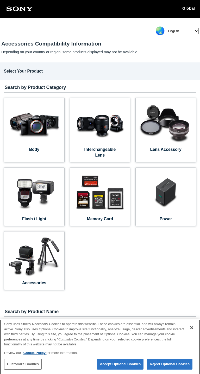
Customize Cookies (23, 367)
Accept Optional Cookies (120, 367)
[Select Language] (182, 31)
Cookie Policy (35, 355)
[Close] (191, 330)
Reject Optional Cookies (170, 367)
